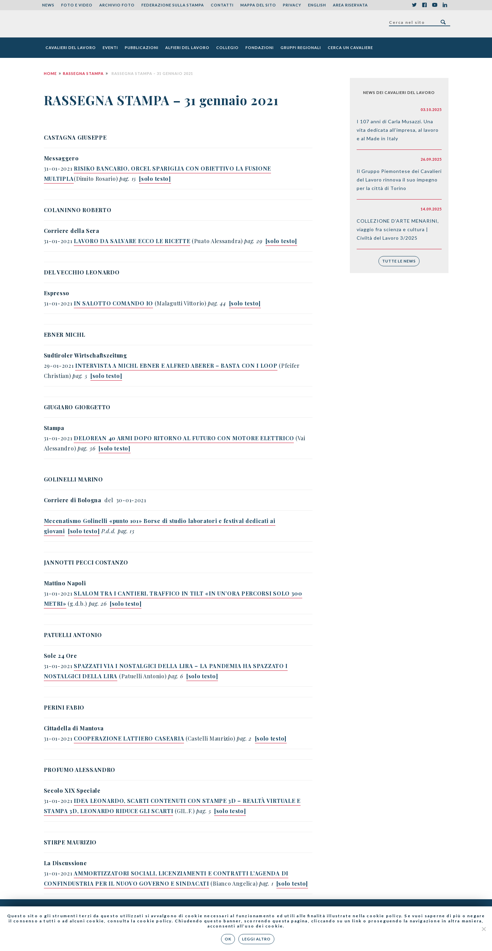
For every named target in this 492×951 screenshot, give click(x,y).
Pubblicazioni (141, 47)
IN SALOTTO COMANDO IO (113, 303)
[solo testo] (84, 531)
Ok (228, 939)
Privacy (292, 5)
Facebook (425, 5)
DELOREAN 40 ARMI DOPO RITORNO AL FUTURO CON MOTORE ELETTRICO (184, 438)
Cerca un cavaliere (350, 47)
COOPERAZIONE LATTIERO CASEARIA (129, 738)
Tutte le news (399, 261)
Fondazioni (259, 47)
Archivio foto (117, 5)
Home (50, 73)
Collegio (227, 47)
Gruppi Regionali (301, 47)
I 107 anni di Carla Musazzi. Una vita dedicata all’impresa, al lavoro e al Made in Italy (398, 129)
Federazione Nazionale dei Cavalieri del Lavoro (67, 24)
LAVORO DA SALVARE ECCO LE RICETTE (132, 240)
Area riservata (350, 5)
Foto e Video (76, 5)
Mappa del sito (258, 5)
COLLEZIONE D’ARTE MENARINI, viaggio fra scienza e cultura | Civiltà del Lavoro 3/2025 (398, 229)
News (48, 5)
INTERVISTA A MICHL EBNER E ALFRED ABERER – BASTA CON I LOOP (176, 365)
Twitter (414, 5)
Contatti (222, 5)
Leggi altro (256, 939)
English (317, 5)
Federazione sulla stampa (172, 5)
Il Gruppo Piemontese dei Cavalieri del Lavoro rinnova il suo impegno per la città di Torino (399, 179)
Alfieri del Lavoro (187, 47)
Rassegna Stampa (83, 73)
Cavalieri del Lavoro (71, 47)
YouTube (435, 5)
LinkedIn (445, 5)
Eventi (110, 47)
